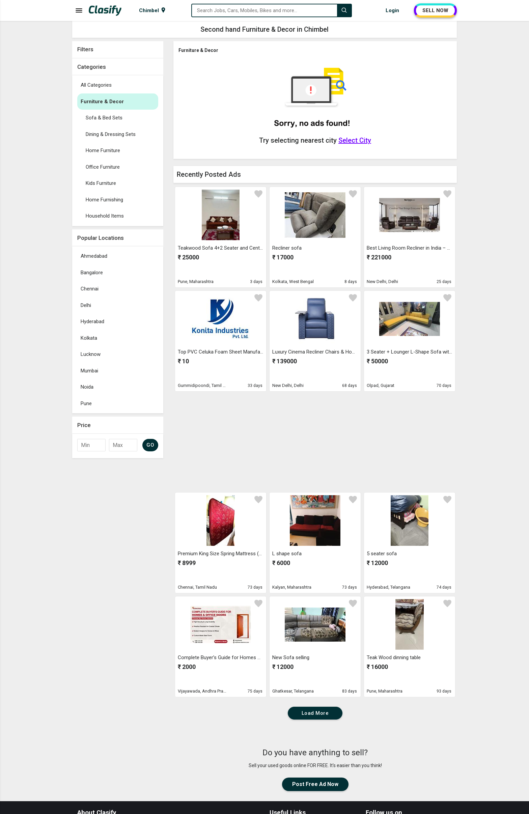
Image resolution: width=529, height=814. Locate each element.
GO (150, 445)
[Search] (344, 10)
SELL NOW (435, 10)
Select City (354, 140)
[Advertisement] (117, 562)
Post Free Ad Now (315, 784)
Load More (315, 713)
